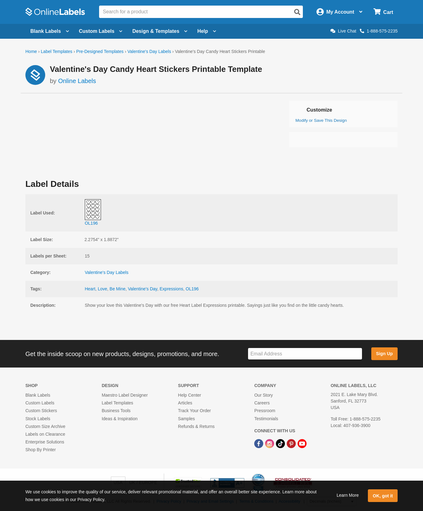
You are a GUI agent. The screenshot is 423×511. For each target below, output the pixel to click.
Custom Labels (39, 402)
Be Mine (117, 288)
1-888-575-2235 (379, 31)
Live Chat (343, 31)
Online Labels (77, 80)
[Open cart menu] (383, 12)
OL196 (192, 288)
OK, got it (383, 495)
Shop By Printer (40, 449)
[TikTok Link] (281, 443)
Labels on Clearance (45, 434)
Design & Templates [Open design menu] (159, 31)
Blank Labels (37, 395)
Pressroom (264, 410)
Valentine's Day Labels (149, 51)
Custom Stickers (41, 410)
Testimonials (266, 418)
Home (31, 51)
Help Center (189, 395)
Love (102, 288)
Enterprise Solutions (44, 441)
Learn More (348, 495)
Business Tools (116, 410)
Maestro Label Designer (125, 395)
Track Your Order (194, 410)
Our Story (263, 395)
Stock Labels (37, 418)
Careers (262, 402)
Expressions (171, 288)
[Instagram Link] (270, 443)
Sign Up (384, 353)
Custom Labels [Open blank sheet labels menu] (101, 31)
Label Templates (56, 51)
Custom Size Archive (45, 426)
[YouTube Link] (302, 443)
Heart (90, 288)
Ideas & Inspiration (119, 418)
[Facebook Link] (259, 443)
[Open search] (297, 12)
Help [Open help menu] (206, 31)
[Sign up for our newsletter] (305, 353)
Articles (185, 402)
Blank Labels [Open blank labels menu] (49, 31)
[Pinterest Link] (292, 443)
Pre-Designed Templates (100, 51)
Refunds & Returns (196, 426)
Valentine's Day (142, 288)
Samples (186, 418)
